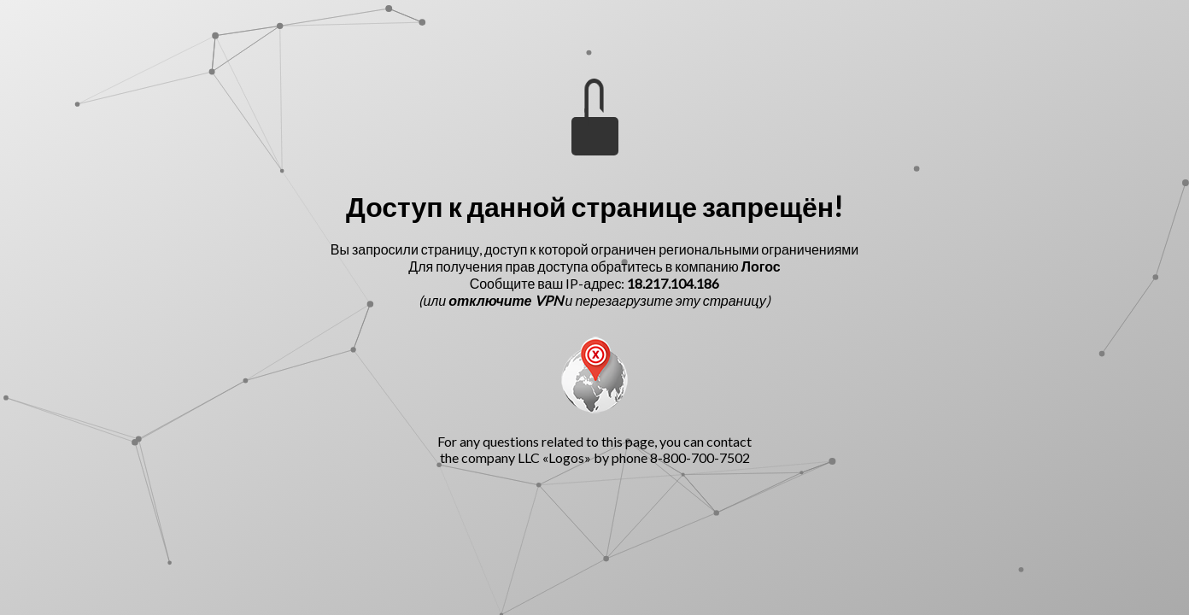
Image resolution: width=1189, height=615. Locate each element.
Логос (761, 266)
